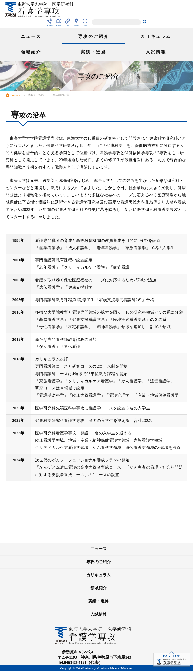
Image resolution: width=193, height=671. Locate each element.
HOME (13, 95)
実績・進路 (93, 52)
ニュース (31, 36)
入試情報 (156, 52)
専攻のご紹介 (93, 36)
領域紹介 (31, 52)
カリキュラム (155, 36)
